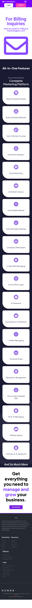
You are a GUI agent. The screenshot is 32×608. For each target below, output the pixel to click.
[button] (25, 1)
